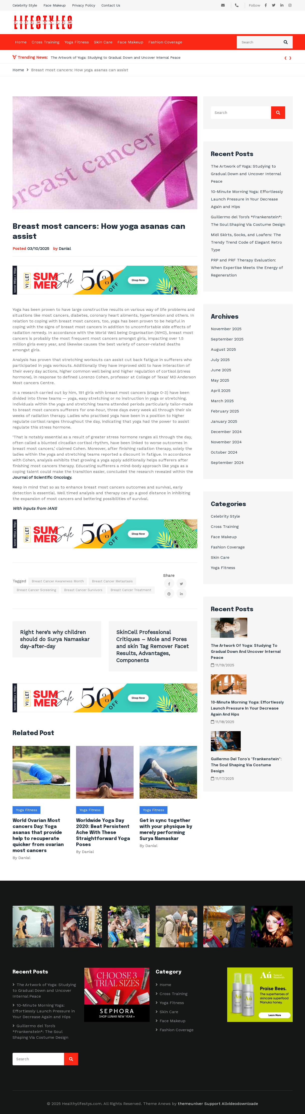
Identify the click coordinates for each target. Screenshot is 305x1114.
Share (168, 575)
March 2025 (222, 400)
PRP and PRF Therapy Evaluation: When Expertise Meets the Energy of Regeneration (247, 267)
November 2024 (226, 442)
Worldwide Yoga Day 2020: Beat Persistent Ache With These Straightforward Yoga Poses (103, 832)
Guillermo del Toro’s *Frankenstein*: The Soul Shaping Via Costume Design (246, 765)
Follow (254, 5)
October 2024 (224, 452)
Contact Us (110, 5)
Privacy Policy (83, 5)
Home (21, 42)
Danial (65, 248)
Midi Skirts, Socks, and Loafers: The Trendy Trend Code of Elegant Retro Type (246, 242)
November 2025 (226, 328)
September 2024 (227, 462)
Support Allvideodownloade (231, 1103)
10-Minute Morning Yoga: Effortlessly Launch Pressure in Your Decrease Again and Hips (247, 199)
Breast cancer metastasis (112, 581)
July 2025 (220, 359)
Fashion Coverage (165, 42)
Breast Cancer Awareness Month (58, 581)
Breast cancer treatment (130, 590)
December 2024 (226, 431)
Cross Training (45, 42)
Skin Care (103, 42)
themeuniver (190, 1103)
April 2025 (220, 390)
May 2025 (220, 380)
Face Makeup (54, 5)
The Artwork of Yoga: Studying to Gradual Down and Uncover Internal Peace (116, 57)
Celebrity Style (25, 5)
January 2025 (224, 421)
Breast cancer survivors (83, 590)
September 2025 (227, 339)
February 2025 (225, 411)
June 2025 (221, 370)
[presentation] (285, 57)
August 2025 (223, 349)
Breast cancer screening (36, 590)
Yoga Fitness (77, 42)
